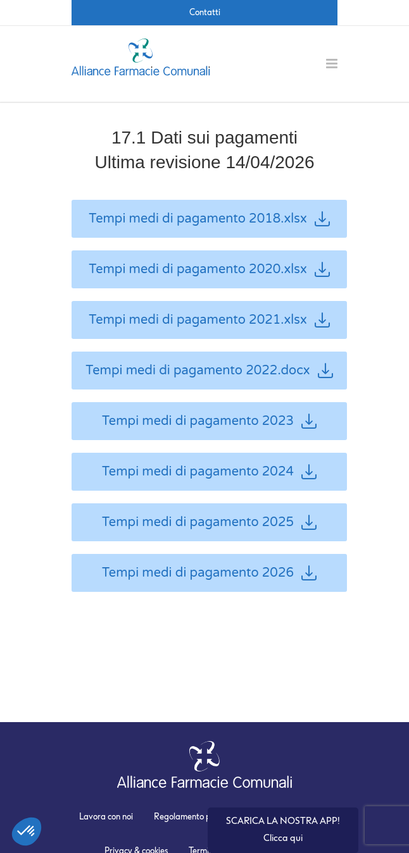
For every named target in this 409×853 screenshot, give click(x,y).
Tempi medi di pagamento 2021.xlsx (209, 320)
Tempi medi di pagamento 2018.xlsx (209, 218)
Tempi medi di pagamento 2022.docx (208, 370)
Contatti (204, 12)
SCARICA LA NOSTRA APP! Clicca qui (283, 830)
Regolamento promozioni (200, 816)
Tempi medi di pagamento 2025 (209, 522)
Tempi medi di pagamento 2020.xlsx (209, 269)
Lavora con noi (106, 816)
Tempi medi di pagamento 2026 (209, 572)
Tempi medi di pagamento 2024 (209, 471)
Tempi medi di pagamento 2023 (209, 421)
